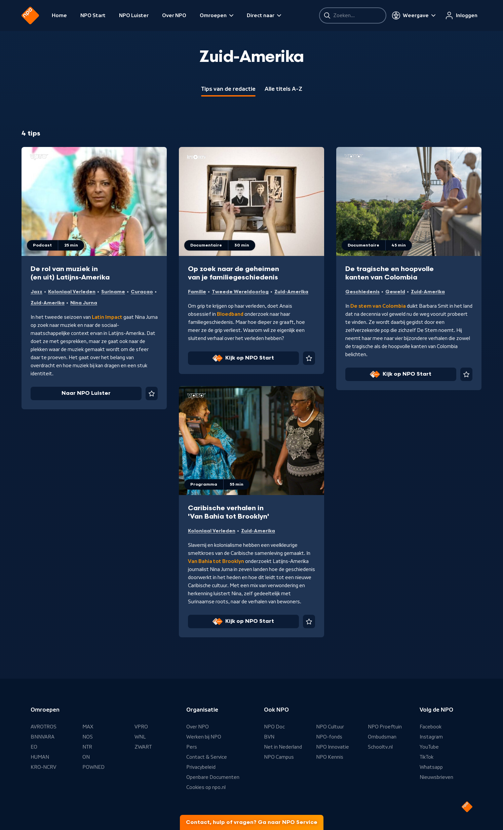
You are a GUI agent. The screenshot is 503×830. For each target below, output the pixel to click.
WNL (140, 737)
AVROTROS (43, 726)
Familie (197, 292)
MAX (87, 726)
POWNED (93, 767)
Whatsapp (431, 767)
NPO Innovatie (332, 747)
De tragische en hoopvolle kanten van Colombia (389, 273)
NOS (87, 737)
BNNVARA (42, 737)
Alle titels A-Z (283, 89)
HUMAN (40, 757)
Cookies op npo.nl (206, 787)
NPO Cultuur (330, 726)
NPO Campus (279, 757)
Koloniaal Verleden (71, 292)
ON (86, 757)
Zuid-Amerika (48, 303)
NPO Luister (134, 15)
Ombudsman (382, 737)
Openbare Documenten (212, 777)
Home (59, 15)
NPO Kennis (329, 757)
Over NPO (174, 15)
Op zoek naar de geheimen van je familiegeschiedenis (233, 273)
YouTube (429, 747)
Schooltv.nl (380, 747)
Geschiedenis (362, 292)
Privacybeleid (201, 767)
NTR (87, 747)
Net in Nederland (283, 747)
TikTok (426, 757)
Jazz (36, 292)
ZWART (143, 747)
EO (34, 747)
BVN (269, 737)
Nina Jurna (83, 303)
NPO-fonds (329, 737)
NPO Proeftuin (385, 726)
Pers (191, 747)
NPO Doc (274, 726)
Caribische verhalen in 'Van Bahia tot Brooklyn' (228, 512)
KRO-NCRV (43, 767)
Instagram (431, 737)
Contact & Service (206, 757)
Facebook (430, 726)
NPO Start (93, 15)
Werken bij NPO (203, 737)
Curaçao (142, 292)
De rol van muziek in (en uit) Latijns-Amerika (70, 273)
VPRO (141, 726)
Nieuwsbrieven (436, 777)
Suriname (113, 292)
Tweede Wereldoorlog (240, 292)
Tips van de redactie (228, 89)
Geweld (395, 292)
